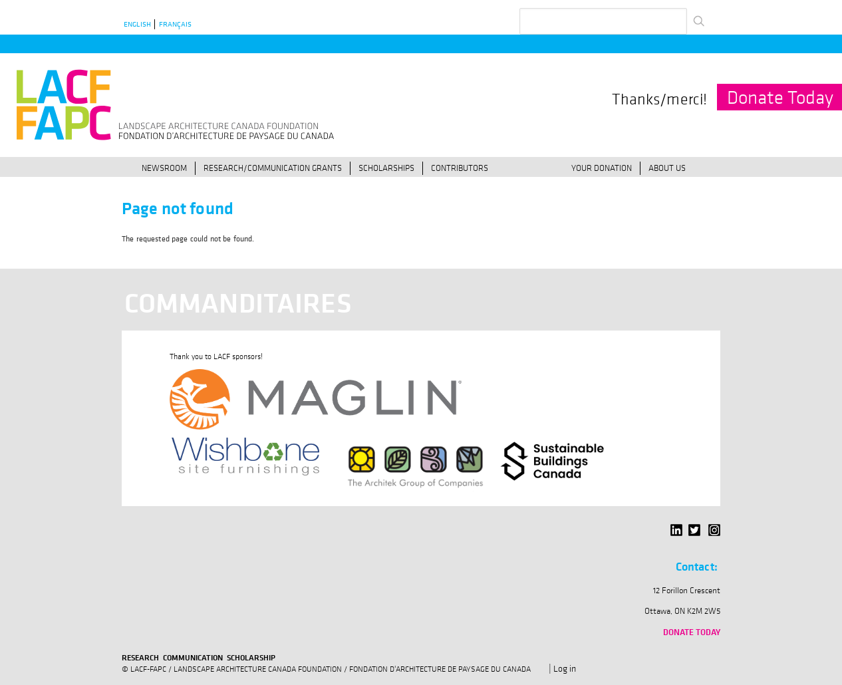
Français (175, 24)
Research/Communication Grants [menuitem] (273, 167)
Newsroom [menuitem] (164, 167)
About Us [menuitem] (667, 167)
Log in (564, 668)
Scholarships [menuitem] (386, 167)
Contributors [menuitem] (459, 167)
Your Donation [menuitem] (601, 167)
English (137, 24)
